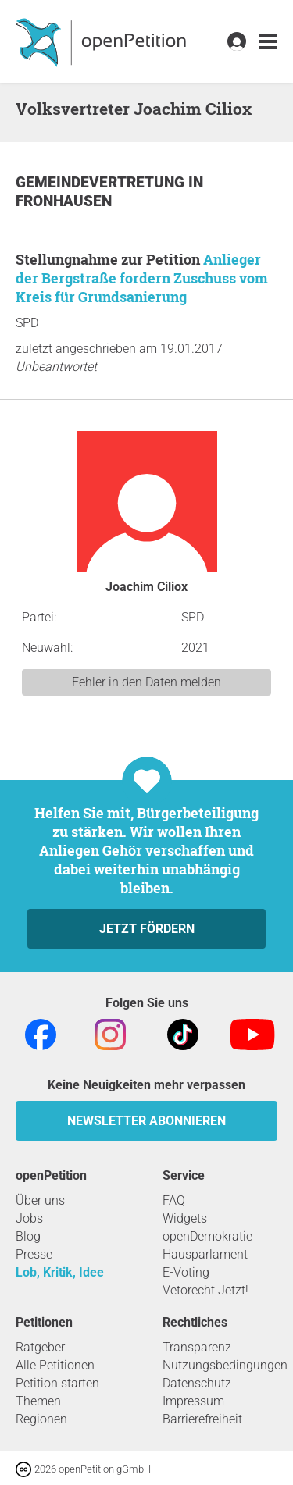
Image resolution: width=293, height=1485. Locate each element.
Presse (34, 1254)
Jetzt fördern (147, 928)
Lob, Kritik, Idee (60, 1272)
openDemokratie (207, 1236)
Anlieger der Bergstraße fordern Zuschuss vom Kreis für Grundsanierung (142, 278)
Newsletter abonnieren (146, 1120)
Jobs (29, 1218)
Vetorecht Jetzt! (205, 1290)
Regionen (41, 1419)
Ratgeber (40, 1347)
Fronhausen (64, 201)
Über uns (40, 1200)
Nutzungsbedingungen (225, 1365)
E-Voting (186, 1272)
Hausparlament (205, 1254)
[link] (268, 42)
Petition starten (57, 1383)
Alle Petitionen (55, 1365)
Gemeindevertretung (102, 182)
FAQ (174, 1200)
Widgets (185, 1218)
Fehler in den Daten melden (146, 682)
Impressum (193, 1401)
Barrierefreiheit (202, 1419)
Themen (38, 1401)
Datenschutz (197, 1383)
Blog (28, 1236)
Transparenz (197, 1347)
